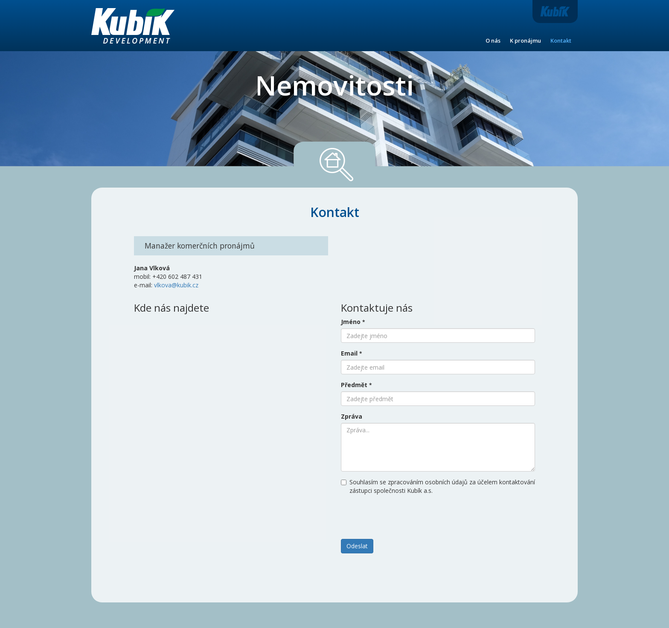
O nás (493, 40)
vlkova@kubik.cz (176, 285)
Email (351, 353)
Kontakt (560, 40)
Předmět (356, 385)
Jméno (353, 322)
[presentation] (406, 515)
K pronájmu (525, 40)
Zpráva (351, 416)
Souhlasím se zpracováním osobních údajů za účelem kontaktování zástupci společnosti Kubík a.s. (438, 486)
